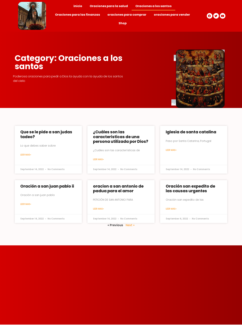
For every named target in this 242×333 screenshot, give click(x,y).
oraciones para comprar (126, 14)
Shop (123, 23)
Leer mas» (25, 154)
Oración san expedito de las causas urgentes (190, 188)
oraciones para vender (172, 14)
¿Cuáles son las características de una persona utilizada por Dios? (120, 136)
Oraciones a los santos (153, 6)
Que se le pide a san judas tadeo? (46, 134)
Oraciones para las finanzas (77, 14)
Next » (130, 225)
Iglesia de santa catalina (191, 132)
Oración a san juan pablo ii (47, 186)
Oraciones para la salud (109, 6)
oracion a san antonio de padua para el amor (118, 188)
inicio (77, 6)
